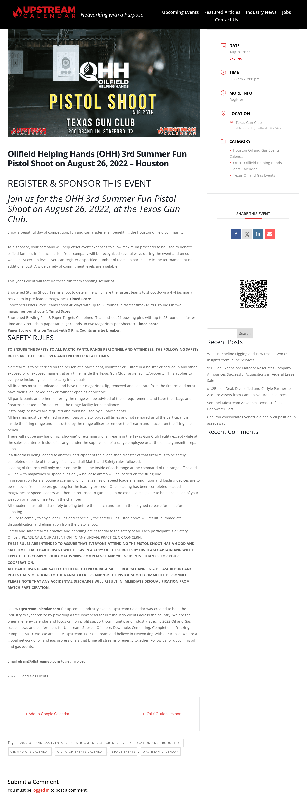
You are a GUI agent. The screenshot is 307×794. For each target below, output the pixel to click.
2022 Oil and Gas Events (41, 743)
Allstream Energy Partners (96, 743)
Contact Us (226, 20)
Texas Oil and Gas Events (252, 175)
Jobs (286, 12)
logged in (41, 790)
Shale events (123, 751)
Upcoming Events (180, 12)
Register (236, 99)
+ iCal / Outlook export (161, 713)
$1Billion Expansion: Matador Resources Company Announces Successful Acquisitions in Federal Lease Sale (250, 374)
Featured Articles (222, 12)
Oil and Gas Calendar (30, 751)
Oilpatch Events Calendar (81, 751)
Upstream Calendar (161, 751)
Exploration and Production (155, 743)
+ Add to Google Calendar (48, 713)
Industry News (261, 12)
